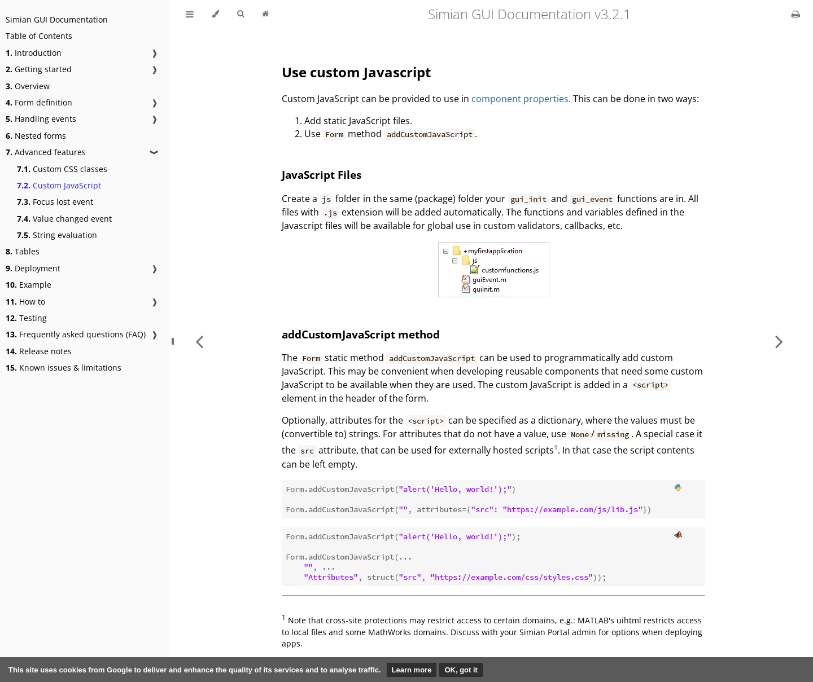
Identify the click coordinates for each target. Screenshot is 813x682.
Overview (28, 86)
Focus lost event (55, 201)
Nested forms (36, 135)
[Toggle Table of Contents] (190, 14)
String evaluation (57, 235)
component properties (520, 99)
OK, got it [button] (461, 670)
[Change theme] (215, 14)
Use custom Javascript (356, 72)
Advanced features (46, 152)
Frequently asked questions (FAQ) (76, 334)
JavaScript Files (321, 175)
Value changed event (64, 218)
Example (28, 284)
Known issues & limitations (63, 367)
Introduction (34, 52)
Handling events (41, 118)
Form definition (39, 102)
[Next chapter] (779, 341)
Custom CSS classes (62, 169)
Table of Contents (39, 35)
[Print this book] (796, 14)
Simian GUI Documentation (57, 19)
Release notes (39, 351)
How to (25, 301)
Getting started (39, 69)
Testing (26, 318)
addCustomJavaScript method (361, 334)
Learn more (412, 670)
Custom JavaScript (59, 185)
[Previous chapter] (199, 341)
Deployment (33, 268)
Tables (23, 251)
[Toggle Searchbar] (240, 14)
